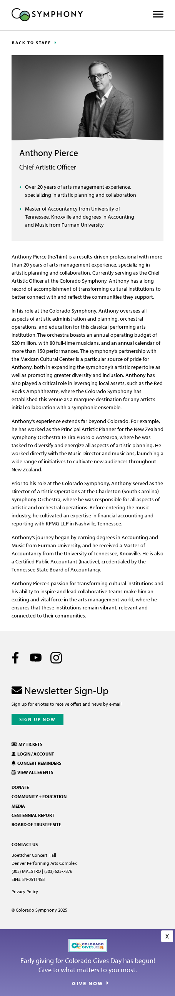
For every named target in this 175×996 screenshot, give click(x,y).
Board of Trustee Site (36, 824)
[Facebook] (15, 657)
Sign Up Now (37, 719)
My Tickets (27, 744)
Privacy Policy (25, 891)
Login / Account (33, 754)
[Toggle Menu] (158, 14)
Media (18, 806)
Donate (20, 787)
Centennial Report (33, 815)
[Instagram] (56, 657)
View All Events (32, 772)
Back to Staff (31, 42)
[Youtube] (36, 657)
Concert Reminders (36, 763)
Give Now (87, 983)
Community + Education (39, 796)
